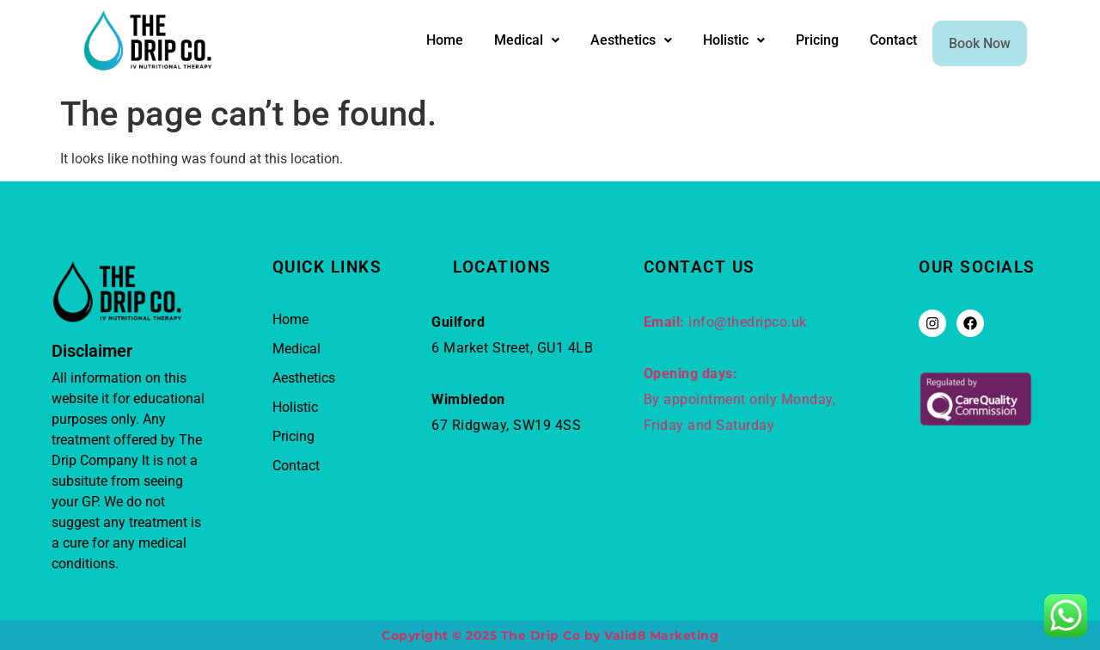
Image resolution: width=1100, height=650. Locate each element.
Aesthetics (614, 42)
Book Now (971, 43)
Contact (876, 42)
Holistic (717, 42)
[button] (509, 43)
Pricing (800, 42)
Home (427, 42)
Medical (509, 42)
